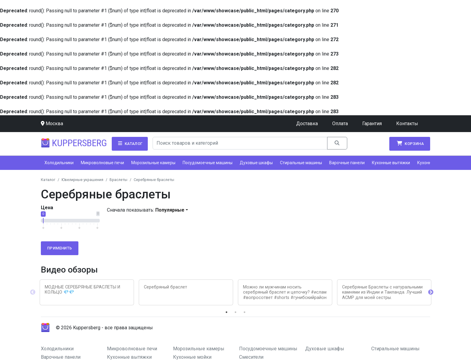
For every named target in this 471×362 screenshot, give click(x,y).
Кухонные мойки (192, 357)
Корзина (410, 143)
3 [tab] (245, 312)
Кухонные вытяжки (391, 162)
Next (431, 292)
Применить (59, 248)
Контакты (407, 123)
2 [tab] (235, 312)
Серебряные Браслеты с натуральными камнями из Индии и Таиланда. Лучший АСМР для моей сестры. (382, 292)
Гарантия (372, 123)
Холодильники (59, 162)
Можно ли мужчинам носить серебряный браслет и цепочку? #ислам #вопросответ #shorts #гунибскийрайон (285, 292)
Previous (33, 292)
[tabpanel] (86, 292)
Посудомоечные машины (207, 162)
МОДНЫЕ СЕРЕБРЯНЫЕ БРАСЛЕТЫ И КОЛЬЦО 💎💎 (82, 290)
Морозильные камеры (153, 162)
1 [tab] (226, 312)
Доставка (307, 123)
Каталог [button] (130, 143)
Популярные (169, 210)
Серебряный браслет (165, 287)
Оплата (340, 123)
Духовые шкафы (256, 162)
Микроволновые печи (102, 162)
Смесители (251, 357)
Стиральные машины (301, 162)
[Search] (240, 143)
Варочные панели (347, 162)
